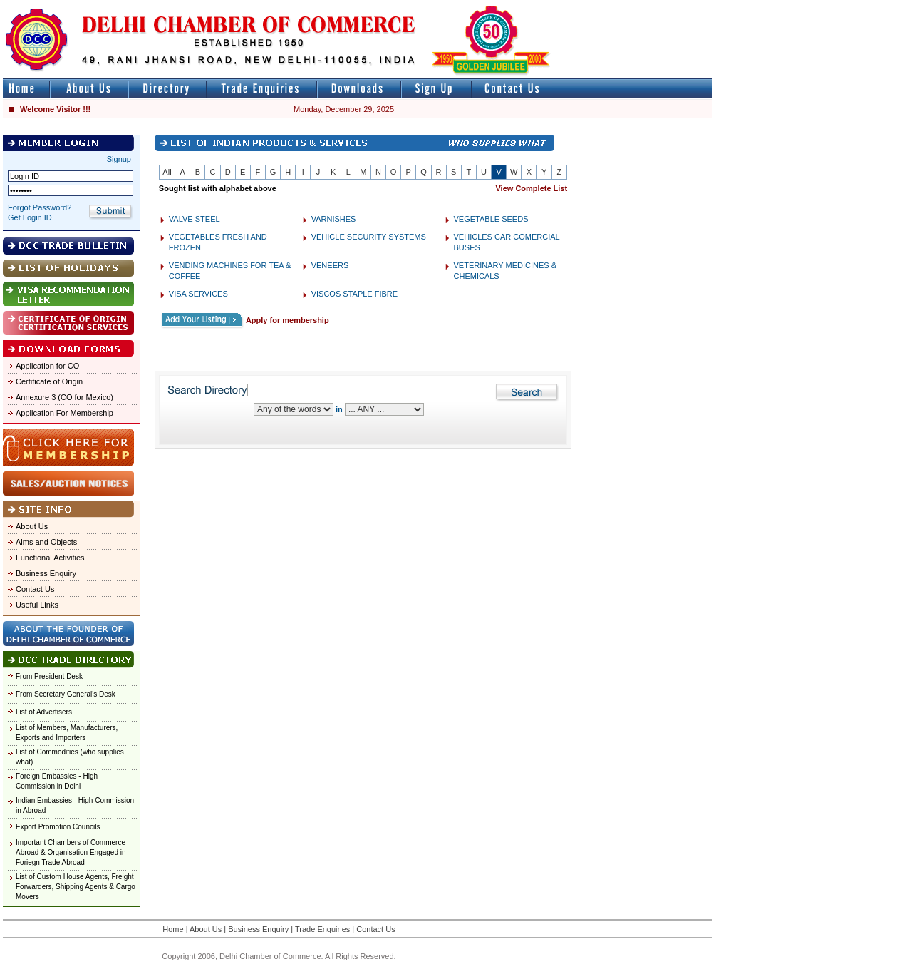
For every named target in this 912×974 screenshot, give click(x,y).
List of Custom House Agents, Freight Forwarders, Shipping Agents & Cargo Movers (75, 887)
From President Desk (49, 676)
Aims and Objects (46, 542)
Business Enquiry (46, 573)
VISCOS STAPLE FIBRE (354, 293)
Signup (119, 159)
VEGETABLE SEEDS (491, 219)
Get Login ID (30, 217)
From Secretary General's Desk (65, 694)
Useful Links (37, 604)
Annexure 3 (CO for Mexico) (64, 397)
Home (172, 929)
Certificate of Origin (49, 381)
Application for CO (47, 366)
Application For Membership (64, 413)
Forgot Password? (39, 207)
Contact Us (35, 589)
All (166, 172)
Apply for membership (287, 320)
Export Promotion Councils (58, 827)
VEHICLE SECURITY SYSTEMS (368, 236)
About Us (32, 526)
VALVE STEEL (194, 219)
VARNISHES (333, 219)
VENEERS (330, 265)
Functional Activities (50, 557)
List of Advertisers (44, 712)
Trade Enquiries (322, 929)
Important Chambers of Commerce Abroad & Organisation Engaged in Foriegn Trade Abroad (71, 852)
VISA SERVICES (198, 293)
